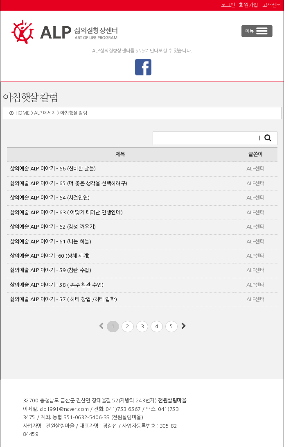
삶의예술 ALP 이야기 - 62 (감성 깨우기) (53, 226)
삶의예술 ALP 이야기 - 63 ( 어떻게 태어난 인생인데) (66, 212)
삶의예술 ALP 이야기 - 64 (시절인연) (50, 197)
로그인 (228, 5)
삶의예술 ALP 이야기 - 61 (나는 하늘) (50, 241)
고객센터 (271, 5)
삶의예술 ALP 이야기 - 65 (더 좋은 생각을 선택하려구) (68, 183)
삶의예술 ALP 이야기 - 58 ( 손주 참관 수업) (57, 285)
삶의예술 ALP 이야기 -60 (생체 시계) (50, 256)
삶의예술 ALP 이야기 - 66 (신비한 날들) (53, 168)
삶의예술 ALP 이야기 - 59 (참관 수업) (50, 270)
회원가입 (248, 5)
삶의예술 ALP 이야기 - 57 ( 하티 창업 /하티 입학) (63, 299)
